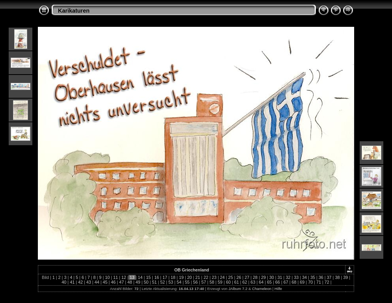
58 (211, 282)
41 (72, 282)
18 (173, 277)
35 (312, 277)
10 (107, 277)
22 (205, 277)
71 (318, 282)
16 (156, 277)
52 (162, 282)
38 (337, 277)
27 (246, 277)
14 (140, 277)
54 (179, 282)
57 (203, 282)
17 (164, 277)
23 (214, 277)
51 (154, 282)
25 (230, 277)
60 (228, 282)
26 (238, 277)
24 (222, 277)
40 (63, 282)
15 (148, 277)
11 (115, 277)
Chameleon (261, 288)
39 (345, 277)
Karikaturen (74, 10)
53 (170, 282)
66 (277, 282)
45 (104, 282)
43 (88, 282)
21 (197, 277)
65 (269, 282)
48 (129, 282)
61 (236, 282)
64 (261, 282)
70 (310, 282)
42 (80, 282)
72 (326, 282)
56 (195, 282)
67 (285, 282)
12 (123, 277)
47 (121, 282)
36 (321, 277)
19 (181, 277)
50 (146, 282)
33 (296, 277)
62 (244, 282)
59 (220, 282)
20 (189, 277)
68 (294, 282)
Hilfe (278, 288)
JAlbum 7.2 (237, 288)
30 (271, 277)
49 (138, 282)
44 (97, 282)
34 (304, 277)
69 (302, 282)
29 (263, 277)
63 (252, 282)
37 (329, 277)
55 (187, 282)
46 (113, 282)
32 (287, 277)
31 (280, 277)
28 (255, 277)
